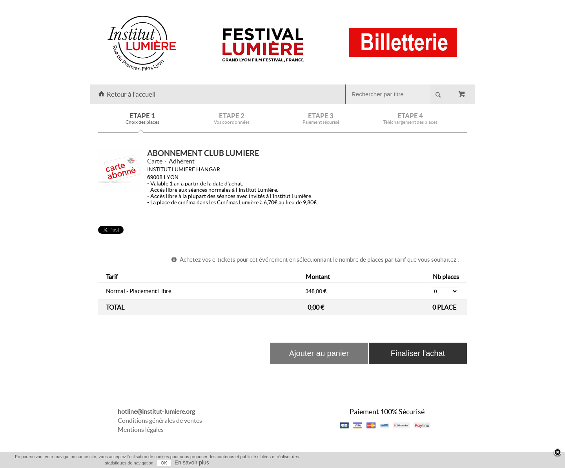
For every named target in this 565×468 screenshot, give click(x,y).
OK (164, 463)
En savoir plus (192, 462)
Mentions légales (141, 429)
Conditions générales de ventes (160, 420)
